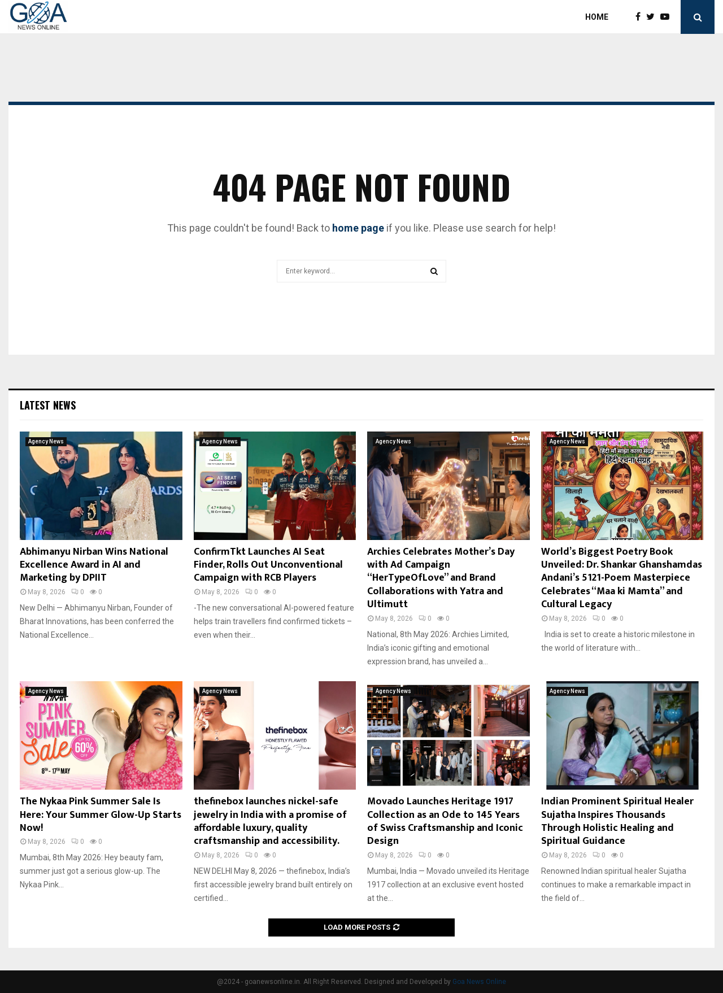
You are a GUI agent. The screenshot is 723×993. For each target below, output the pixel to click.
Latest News (48, 405)
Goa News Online (479, 982)
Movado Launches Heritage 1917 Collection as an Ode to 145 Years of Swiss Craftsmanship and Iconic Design (445, 821)
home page (358, 228)
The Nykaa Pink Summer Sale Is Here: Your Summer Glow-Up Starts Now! (100, 815)
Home (596, 16)
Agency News (46, 441)
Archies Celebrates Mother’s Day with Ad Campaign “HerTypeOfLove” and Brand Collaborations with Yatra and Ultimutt (441, 578)
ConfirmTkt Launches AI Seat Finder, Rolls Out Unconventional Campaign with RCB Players (268, 565)
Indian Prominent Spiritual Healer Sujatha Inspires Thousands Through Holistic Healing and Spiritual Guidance (617, 821)
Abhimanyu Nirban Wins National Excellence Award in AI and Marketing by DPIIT (94, 565)
